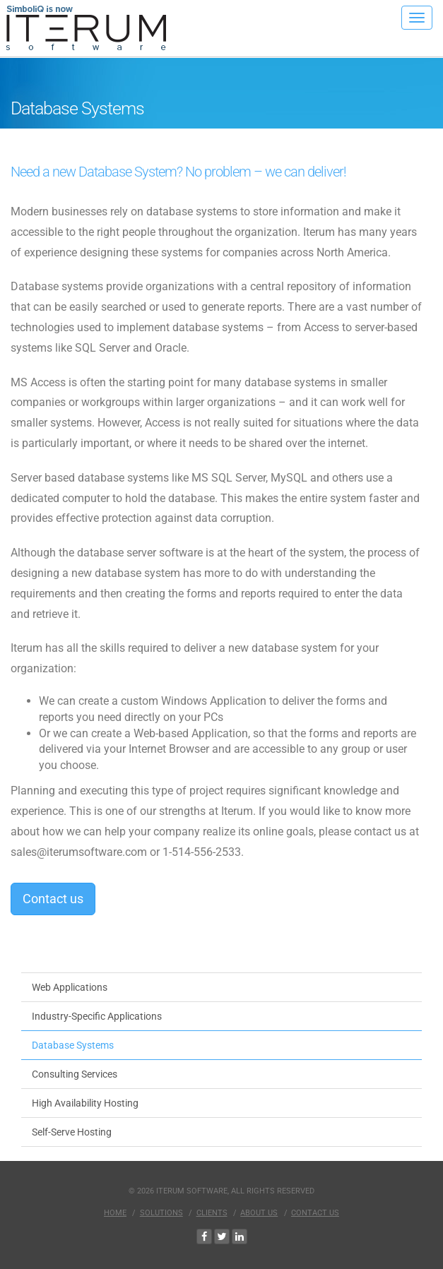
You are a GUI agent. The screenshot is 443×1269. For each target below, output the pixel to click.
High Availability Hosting (85, 1103)
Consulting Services (74, 1074)
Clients (212, 1212)
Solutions (161, 1212)
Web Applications (69, 987)
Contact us (53, 898)
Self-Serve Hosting (72, 1132)
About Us (259, 1212)
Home (115, 1212)
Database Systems (73, 1045)
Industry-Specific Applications (97, 1016)
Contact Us (315, 1212)
